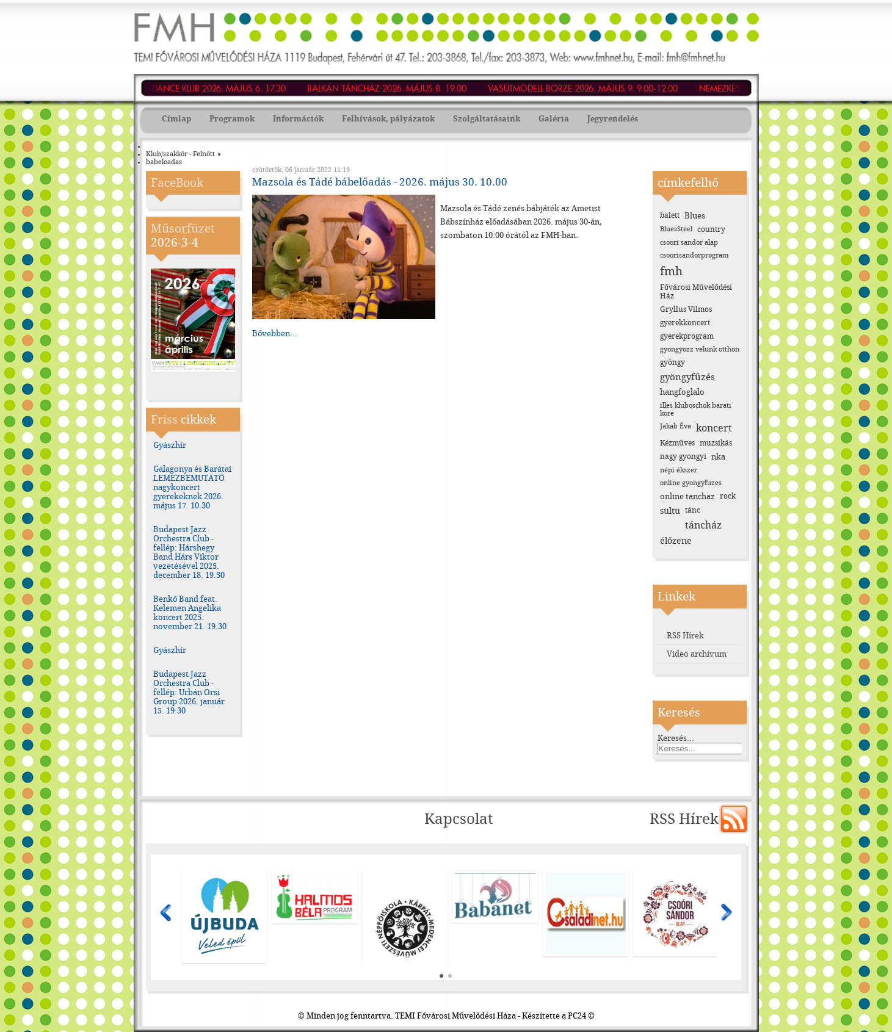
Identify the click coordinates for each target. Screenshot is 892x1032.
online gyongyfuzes (691, 483)
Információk (298, 118)
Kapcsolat (458, 819)
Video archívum (697, 654)
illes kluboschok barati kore (695, 409)
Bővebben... (274, 333)
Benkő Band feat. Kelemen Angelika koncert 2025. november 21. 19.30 (190, 612)
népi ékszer (678, 470)
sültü (670, 511)
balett (670, 215)
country (711, 229)
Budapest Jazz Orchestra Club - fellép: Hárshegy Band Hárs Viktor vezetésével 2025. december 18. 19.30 (189, 552)
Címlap (176, 118)
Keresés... (676, 738)
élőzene (676, 541)
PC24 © (581, 1015)
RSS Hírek (685, 635)
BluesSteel (676, 229)
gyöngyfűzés (687, 377)
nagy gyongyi (683, 456)
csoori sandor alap (689, 243)
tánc (692, 510)
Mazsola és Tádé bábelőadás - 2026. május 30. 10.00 (379, 182)
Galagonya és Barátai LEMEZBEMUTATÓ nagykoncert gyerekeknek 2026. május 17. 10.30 (192, 487)
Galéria (553, 118)
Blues (694, 215)
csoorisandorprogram (694, 255)
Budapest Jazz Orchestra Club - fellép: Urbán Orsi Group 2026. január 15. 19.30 (189, 692)
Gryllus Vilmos (686, 309)
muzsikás (716, 443)
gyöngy (672, 362)
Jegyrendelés (612, 118)
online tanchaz (687, 496)
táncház (703, 525)
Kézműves (677, 443)
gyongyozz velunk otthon (699, 349)
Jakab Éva (675, 426)
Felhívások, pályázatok (388, 118)
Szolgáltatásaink (486, 118)
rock (728, 496)
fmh (671, 271)
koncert (714, 428)
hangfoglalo (682, 392)
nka (718, 456)
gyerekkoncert (685, 323)
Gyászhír (169, 445)
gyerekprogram (687, 336)
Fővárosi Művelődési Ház (696, 291)
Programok (232, 118)
